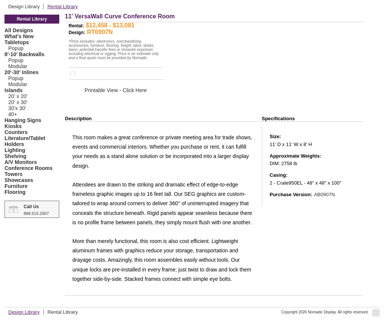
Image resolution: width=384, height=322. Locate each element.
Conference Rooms (28, 168)
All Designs (18, 30)
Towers (13, 174)
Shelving (15, 156)
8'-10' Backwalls (24, 54)
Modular (17, 66)
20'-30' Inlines (21, 72)
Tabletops (16, 42)
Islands (13, 90)
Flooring (15, 192)
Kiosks (13, 126)
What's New (19, 36)
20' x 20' (17, 96)
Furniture (15, 186)
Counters (15, 132)
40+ (12, 114)
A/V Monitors (20, 162)
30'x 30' (17, 108)
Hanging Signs (22, 120)
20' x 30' (17, 102)
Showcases (18, 180)
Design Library (24, 6)
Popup (15, 48)
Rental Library (62, 6)
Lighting (14, 150)
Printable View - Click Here (115, 90)
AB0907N (324, 194)
